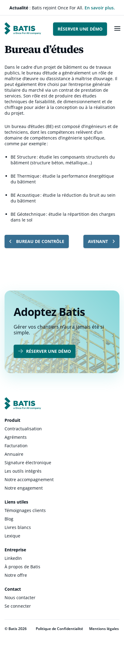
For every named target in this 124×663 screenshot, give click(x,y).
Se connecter (18, 606)
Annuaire (14, 454)
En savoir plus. (100, 8)
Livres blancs (18, 527)
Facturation (16, 445)
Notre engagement (24, 488)
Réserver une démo (80, 29)
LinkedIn (13, 558)
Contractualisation (23, 429)
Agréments (16, 437)
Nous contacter (20, 597)
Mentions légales (104, 628)
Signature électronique (28, 462)
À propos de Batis (22, 566)
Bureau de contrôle (36, 241)
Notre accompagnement (29, 479)
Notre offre (16, 575)
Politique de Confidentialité (59, 628)
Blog (9, 519)
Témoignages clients (25, 510)
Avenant (101, 241)
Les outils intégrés (23, 471)
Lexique (12, 536)
